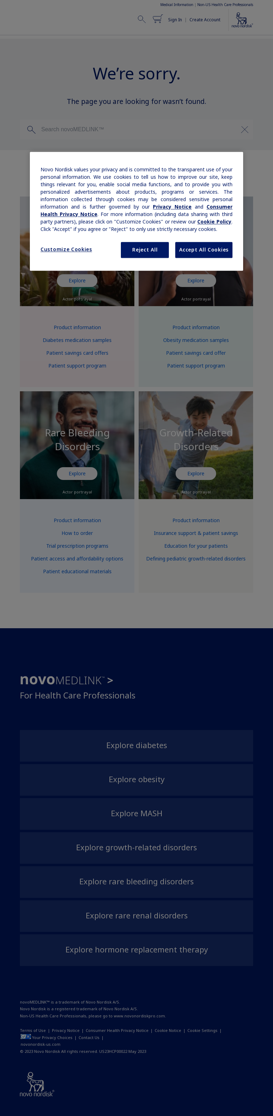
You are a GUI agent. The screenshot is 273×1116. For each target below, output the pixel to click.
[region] (136, 211)
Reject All (144, 249)
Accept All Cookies (204, 249)
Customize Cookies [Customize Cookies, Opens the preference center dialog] (66, 249)
